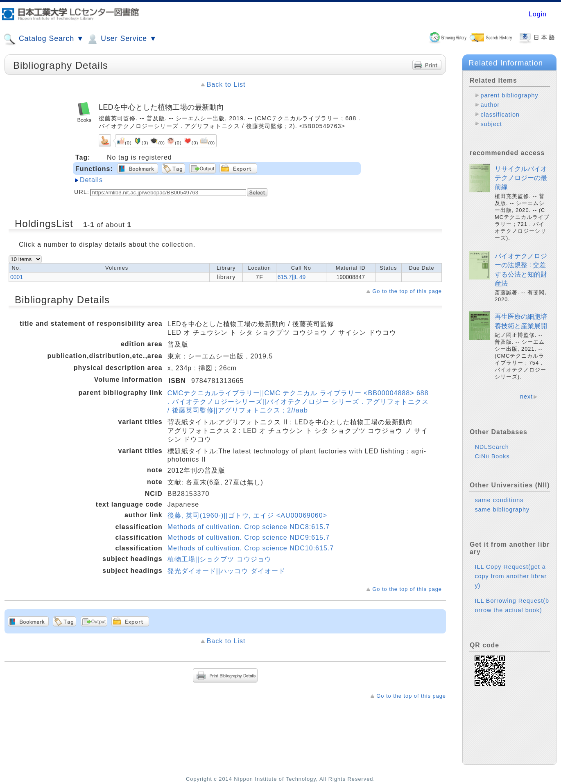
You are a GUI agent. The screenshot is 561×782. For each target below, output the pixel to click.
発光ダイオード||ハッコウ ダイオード (226, 571)
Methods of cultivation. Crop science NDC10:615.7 (250, 548)
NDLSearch (492, 447)
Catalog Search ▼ (43, 39)
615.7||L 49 (292, 277)
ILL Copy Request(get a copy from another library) (511, 576)
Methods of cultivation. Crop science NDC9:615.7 (248, 537)
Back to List (226, 84)
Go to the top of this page (407, 291)
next (526, 396)
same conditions (499, 500)
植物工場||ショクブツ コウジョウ (219, 559)
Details (91, 179)
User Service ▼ (121, 39)
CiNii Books (492, 456)
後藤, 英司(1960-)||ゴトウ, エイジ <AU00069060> (247, 515)
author (490, 104)
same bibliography (502, 509)
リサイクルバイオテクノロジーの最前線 (521, 178)
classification (500, 114)
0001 (16, 277)
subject (491, 124)
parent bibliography (509, 95)
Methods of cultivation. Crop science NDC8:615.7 (248, 526)
